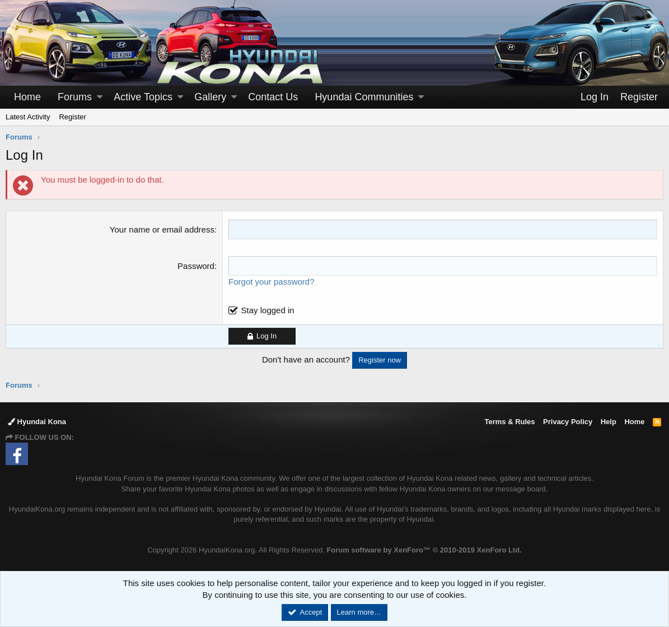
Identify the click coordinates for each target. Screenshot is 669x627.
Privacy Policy (567, 421)
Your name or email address (162, 229)
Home (27, 97)
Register (72, 117)
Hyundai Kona (37, 421)
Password (195, 266)
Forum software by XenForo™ (423, 550)
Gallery (210, 97)
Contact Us (273, 97)
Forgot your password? (271, 281)
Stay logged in (267, 310)
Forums (75, 97)
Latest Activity (28, 117)
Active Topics (143, 97)
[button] (99, 97)
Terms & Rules (509, 421)
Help (608, 421)
